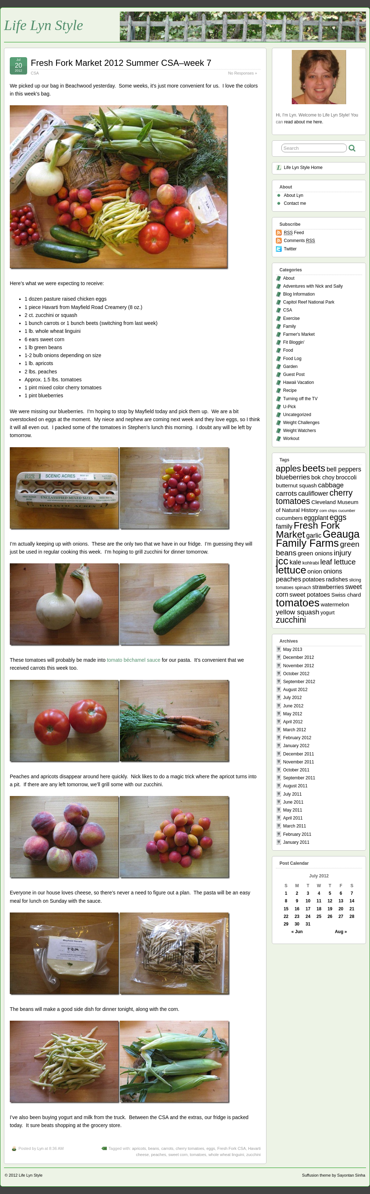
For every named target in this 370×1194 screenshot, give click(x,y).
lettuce (291, 570)
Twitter (290, 248)
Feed (294, 233)
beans (153, 1148)
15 (285, 908)
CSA (35, 73)
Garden (290, 366)
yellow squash (297, 612)
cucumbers (289, 518)
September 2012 (299, 681)
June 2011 (293, 802)
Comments (299, 241)
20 (341, 908)
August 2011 (295, 785)
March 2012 (294, 729)
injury (343, 553)
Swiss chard (346, 595)
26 (330, 916)
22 (285, 916)
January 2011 (296, 842)
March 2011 (294, 826)
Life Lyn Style (43, 25)
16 (297, 908)
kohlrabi (310, 563)
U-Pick (289, 406)
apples (288, 468)
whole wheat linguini (226, 1154)
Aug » (341, 931)
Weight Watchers (299, 430)
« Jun (297, 931)
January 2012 (296, 745)
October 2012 (296, 673)
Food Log (292, 358)
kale (295, 562)
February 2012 (297, 737)
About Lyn (293, 195)
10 (308, 900)
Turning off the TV (300, 398)
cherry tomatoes (190, 1148)
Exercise (291, 318)
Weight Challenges (301, 422)
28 (351, 916)
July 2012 (292, 697)
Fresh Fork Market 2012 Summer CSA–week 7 (121, 63)
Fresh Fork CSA (231, 1148)
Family (289, 326)
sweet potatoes (310, 594)
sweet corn (178, 1154)
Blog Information (299, 294)
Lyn (40, 1148)
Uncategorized (297, 414)
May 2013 (292, 649)
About (288, 278)
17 (308, 908)
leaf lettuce (338, 562)
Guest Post (293, 374)
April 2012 (293, 721)
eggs (210, 1148)
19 (330, 908)
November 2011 (298, 762)
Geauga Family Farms (318, 538)
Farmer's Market (299, 334)
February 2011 (297, 834)
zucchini (253, 1154)
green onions (315, 553)
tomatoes (198, 1154)
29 (285, 924)
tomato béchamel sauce (133, 660)
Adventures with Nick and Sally (313, 286)
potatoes (313, 579)
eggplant (316, 517)
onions (332, 571)
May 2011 (292, 810)
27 (341, 916)
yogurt (327, 612)
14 (351, 900)
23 (297, 916)
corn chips (328, 510)
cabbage (331, 485)
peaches (158, 1154)
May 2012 (292, 713)
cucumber (346, 510)
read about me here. (303, 121)
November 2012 (298, 665)
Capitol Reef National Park (308, 302)
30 (297, 924)
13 (341, 900)
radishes (337, 579)
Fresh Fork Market (308, 530)
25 (318, 916)
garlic (313, 535)
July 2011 (292, 794)
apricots (139, 1148)
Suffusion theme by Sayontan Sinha (333, 1175)
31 (308, 924)
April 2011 (293, 818)
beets (313, 468)
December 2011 (298, 754)
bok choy (323, 477)
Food (288, 350)
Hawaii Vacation (298, 382)
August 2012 (295, 689)
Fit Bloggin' (293, 342)
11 (318, 900)
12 (330, 900)
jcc (282, 561)
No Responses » (242, 73)
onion (314, 571)
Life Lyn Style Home (303, 167)
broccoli (346, 477)
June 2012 (293, 705)
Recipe (290, 390)
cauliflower (313, 493)
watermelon (335, 604)
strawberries (328, 587)
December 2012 (298, 657)
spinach (303, 587)
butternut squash (296, 485)
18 (318, 908)
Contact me (295, 203)
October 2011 (296, 769)
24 (308, 916)
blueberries (293, 477)
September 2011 (299, 777)
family (284, 526)
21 (351, 908)
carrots (167, 1148)
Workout (291, 438)
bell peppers (344, 469)
